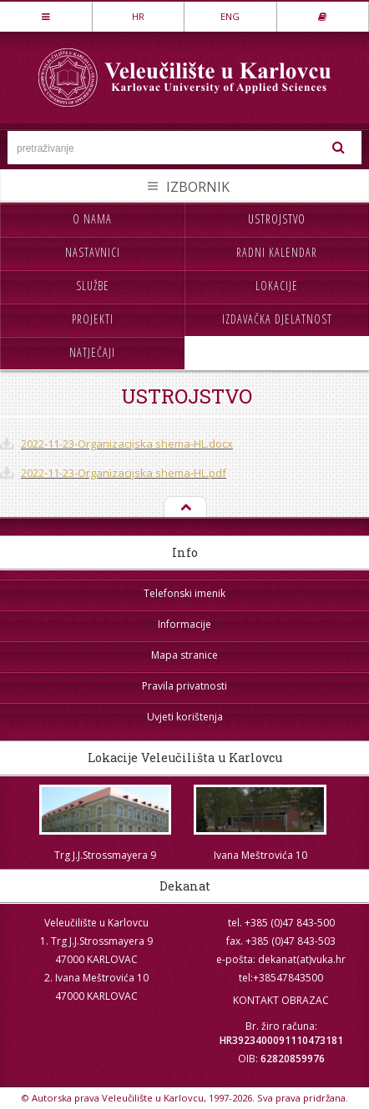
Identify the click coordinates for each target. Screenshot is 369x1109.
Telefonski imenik (184, 593)
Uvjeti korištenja (185, 717)
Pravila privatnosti (184, 686)
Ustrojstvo (277, 219)
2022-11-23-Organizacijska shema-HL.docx (127, 443)
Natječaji (92, 352)
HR (138, 16)
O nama (92, 219)
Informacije (184, 624)
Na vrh (184, 508)
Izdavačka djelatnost (277, 319)
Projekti (93, 319)
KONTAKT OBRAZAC (281, 1000)
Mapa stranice (184, 655)
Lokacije (276, 286)
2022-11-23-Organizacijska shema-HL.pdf (123, 472)
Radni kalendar (276, 252)
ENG (230, 16)
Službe (92, 286)
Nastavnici (92, 252)
